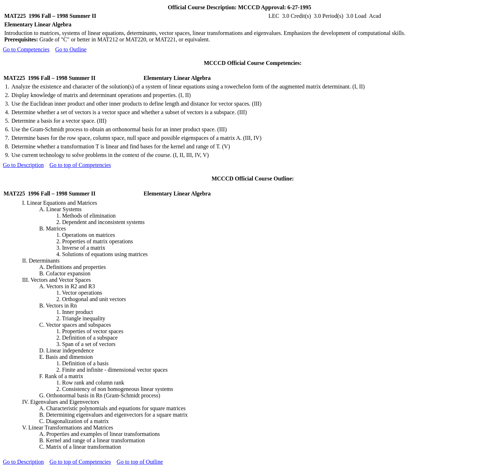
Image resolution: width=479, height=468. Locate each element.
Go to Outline (71, 49)
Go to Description (23, 165)
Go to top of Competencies (80, 165)
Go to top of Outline (140, 462)
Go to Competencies (26, 49)
